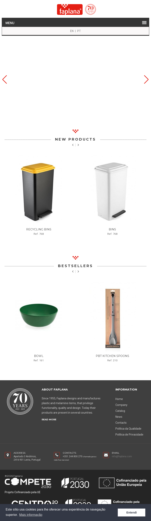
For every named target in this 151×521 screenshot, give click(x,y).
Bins (112, 229)
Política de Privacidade (129, 434)
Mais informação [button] (30, 514)
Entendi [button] (131, 512)
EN (72, 31)
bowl (38, 356)
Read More (49, 419)
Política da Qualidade (128, 428)
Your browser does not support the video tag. (75, 79)
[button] (4, 79)
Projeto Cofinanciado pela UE (23, 492)
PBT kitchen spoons (112, 356)
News (118, 416)
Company (121, 404)
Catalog (120, 410)
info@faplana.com (122, 456)
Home (119, 399)
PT (79, 31)
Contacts (121, 422)
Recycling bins (38, 229)
